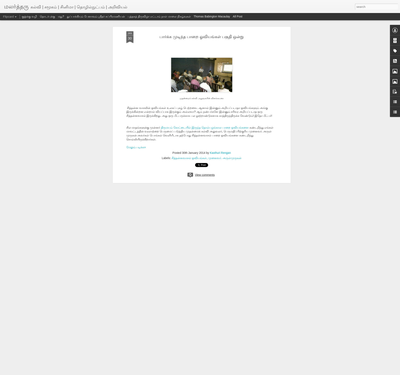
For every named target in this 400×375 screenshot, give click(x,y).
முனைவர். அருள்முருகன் (224, 158)
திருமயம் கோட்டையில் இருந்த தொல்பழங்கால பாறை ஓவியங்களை (205, 127)
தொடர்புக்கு (47, 16)
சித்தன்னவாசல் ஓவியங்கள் (189, 158)
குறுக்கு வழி (29, 16)
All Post (237, 16)
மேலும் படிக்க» (136, 147)
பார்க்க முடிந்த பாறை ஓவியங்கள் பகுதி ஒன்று (202, 36)
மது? (61, 16)
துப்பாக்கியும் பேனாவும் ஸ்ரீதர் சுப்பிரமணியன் (96, 16)
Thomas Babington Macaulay (212, 16)
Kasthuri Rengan (220, 152)
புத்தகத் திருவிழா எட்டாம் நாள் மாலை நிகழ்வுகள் (159, 16)
